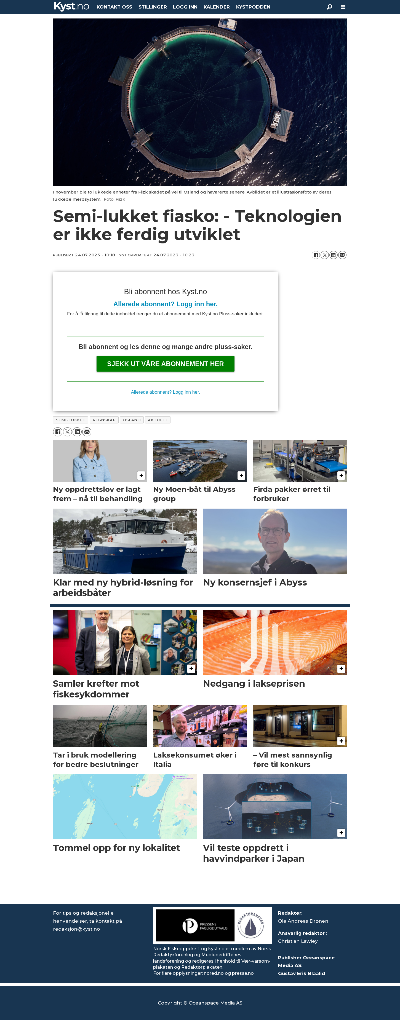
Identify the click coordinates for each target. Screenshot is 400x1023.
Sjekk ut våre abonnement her (165, 363)
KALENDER (217, 7)
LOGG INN (185, 7)
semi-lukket (71, 420)
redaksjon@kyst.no (76, 929)
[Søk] (329, 7)
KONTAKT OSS (114, 7)
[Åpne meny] (343, 7)
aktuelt (157, 420)
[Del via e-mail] (342, 255)
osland (132, 420)
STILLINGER (152, 7)
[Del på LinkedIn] (333, 255)
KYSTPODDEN (253, 7)
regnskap (104, 420)
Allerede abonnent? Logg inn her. (165, 304)
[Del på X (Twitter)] (325, 255)
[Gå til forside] (71, 7)
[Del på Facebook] (316, 255)
